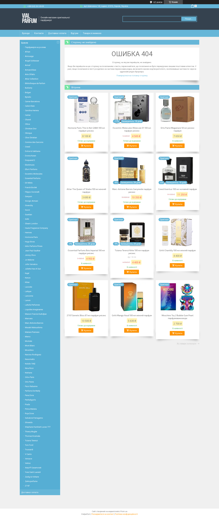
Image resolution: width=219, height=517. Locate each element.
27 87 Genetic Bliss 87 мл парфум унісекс (86, 315)
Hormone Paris (31, 237)
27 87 (27, 486)
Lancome (29, 296)
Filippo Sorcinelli (32, 192)
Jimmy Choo (30, 255)
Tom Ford (29, 445)
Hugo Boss (30, 242)
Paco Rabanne (31, 386)
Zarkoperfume (31, 481)
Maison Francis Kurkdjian (36, 314)
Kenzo (28, 278)
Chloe (27, 124)
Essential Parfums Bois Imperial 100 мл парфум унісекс (86, 251)
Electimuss (29, 165)
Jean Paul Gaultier (32, 251)
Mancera (28, 318)
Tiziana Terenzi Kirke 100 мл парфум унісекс (132, 251)
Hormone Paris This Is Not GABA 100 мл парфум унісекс (86, 129)
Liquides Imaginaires (34, 309)
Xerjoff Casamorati (33, 468)
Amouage (29, 56)
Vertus (28, 463)
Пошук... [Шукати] (189, 19)
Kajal (27, 273)
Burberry (28, 88)
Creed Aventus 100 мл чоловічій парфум (177, 189)
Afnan (27, 52)
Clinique (28, 133)
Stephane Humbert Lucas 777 (37, 427)
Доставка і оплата (57, 33)
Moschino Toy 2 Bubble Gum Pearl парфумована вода (177, 316)
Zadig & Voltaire (32, 477)
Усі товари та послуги (186, 344)
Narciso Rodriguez (33, 354)
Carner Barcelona (32, 101)
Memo (28, 336)
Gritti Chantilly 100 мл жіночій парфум (177, 250)
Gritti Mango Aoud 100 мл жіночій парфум (132, 315)
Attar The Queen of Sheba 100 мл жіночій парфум (86, 190)
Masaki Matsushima (33, 327)
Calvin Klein (30, 106)
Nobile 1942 (30, 364)
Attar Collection (31, 79)
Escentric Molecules (33, 174)
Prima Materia (31, 409)
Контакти (39, 33)
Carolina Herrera (32, 110)
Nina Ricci (29, 368)
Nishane (28, 373)
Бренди (26, 33)
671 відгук (157, 2)
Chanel (28, 119)
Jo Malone (29, 260)
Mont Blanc (30, 345)
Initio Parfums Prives (33, 246)
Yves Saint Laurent (33, 472)
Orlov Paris (29, 377)
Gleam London (31, 223)
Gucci (27, 210)
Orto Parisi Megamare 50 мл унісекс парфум (177, 129)
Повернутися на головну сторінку (132, 75)
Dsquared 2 (30, 160)
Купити (87, 145)
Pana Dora (29, 395)
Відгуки (74, 33)
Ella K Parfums (31, 169)
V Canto (28, 454)
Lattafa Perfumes (32, 305)
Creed (27, 147)
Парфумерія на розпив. (35, 47)
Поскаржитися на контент (103, 514)
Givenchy (29, 205)
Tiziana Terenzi (31, 440)
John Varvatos (31, 264)
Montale (28, 341)
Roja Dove (29, 413)
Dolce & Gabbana (32, 151)
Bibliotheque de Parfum (35, 83)
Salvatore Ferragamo (34, 418)
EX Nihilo (29, 183)
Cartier (28, 115)
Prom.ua (123, 511)
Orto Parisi (29, 382)
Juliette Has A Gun (33, 269)
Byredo (28, 97)
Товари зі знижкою (92, 33)
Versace (28, 459)
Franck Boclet (31, 187)
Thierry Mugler (31, 431)
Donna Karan (30, 156)
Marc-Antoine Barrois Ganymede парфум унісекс (131, 190)
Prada (27, 404)
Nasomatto (30, 359)
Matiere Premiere (32, 332)
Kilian (27, 282)
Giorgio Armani (31, 201)
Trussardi (29, 449)
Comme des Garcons (34, 142)
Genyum (28, 196)
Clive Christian (31, 137)
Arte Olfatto (30, 74)
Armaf (27, 65)
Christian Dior (30, 128)
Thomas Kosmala (32, 436)
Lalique (28, 291)
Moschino (29, 350)
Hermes (28, 232)
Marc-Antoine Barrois (34, 323)
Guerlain (28, 214)
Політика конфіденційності (126, 514)
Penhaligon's (30, 400)
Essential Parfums (32, 178)
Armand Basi (30, 70)
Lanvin (28, 300)
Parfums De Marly (32, 391)
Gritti (27, 219)
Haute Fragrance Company (36, 228)
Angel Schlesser (32, 61)
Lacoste (28, 287)
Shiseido (29, 422)
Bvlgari (28, 92)
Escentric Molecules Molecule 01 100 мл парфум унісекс (132, 129)
